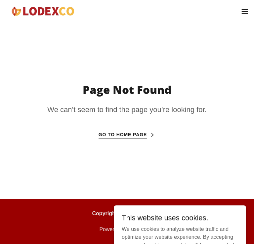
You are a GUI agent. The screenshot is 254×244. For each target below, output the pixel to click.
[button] (244, 11)
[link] (47, 11)
